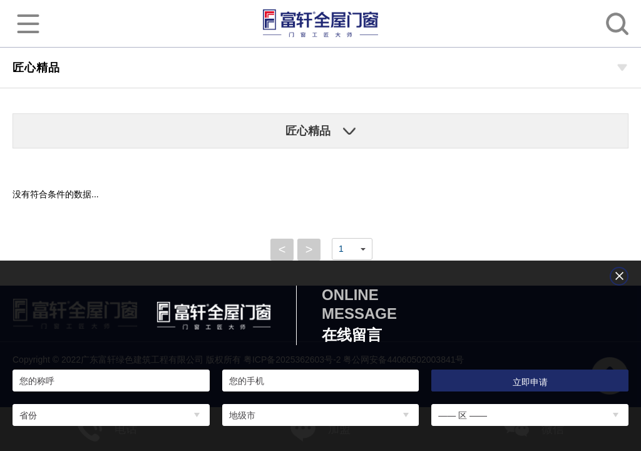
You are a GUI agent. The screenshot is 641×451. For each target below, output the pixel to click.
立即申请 (530, 382)
